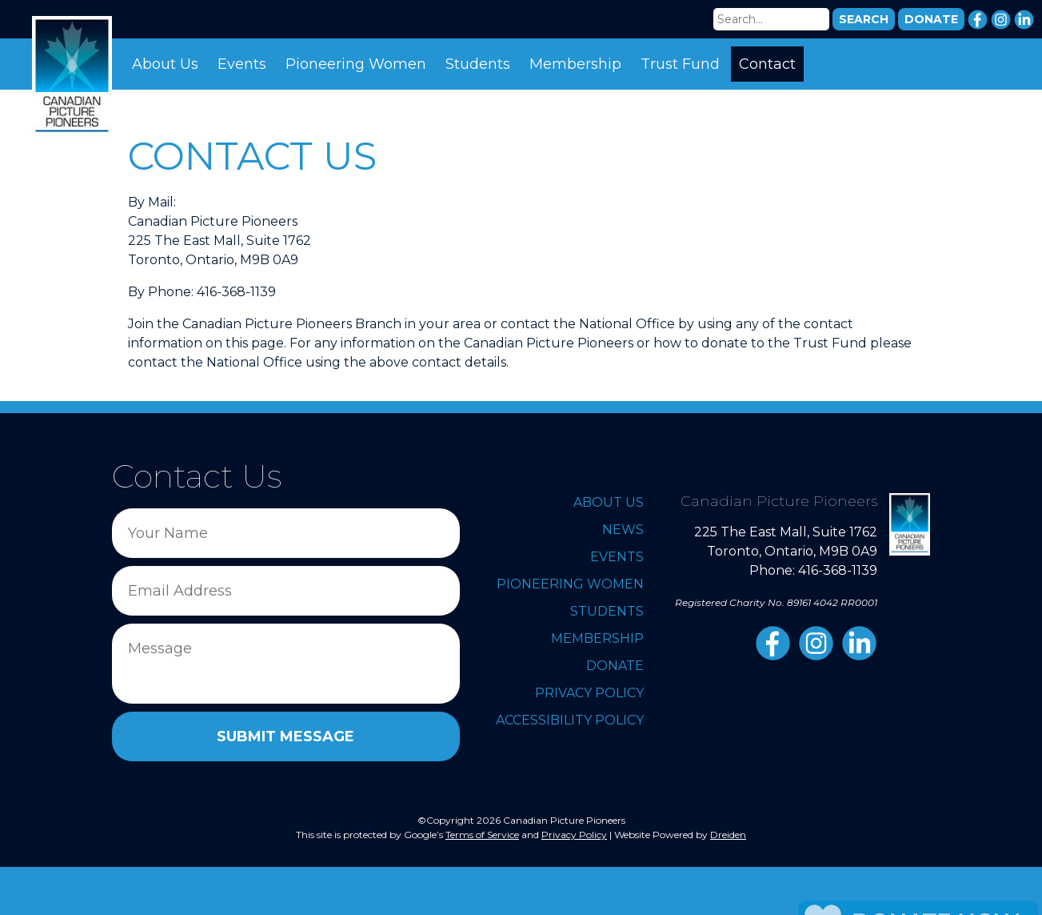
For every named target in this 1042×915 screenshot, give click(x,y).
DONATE (931, 19)
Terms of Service (482, 835)
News (623, 529)
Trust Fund (680, 64)
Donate (615, 665)
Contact (767, 64)
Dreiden (728, 835)
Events (242, 64)
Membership (575, 64)
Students (477, 64)
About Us (165, 64)
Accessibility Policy (570, 720)
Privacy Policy (589, 692)
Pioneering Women (355, 64)
